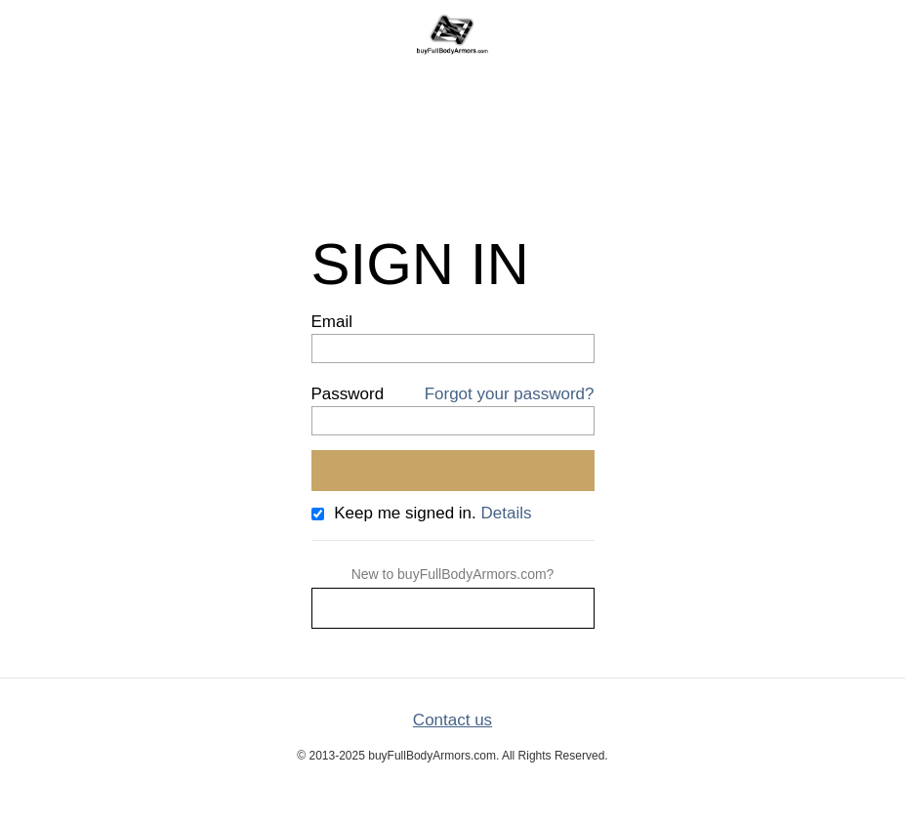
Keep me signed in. (405, 513)
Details (506, 513)
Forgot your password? (510, 394)
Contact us (452, 720)
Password (348, 394)
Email (332, 321)
